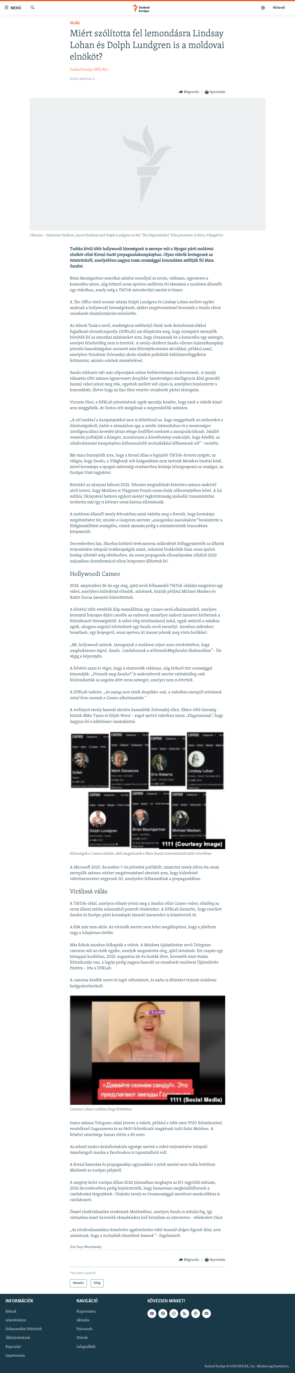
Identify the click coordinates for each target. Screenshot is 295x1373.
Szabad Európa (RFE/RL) (89, 70)
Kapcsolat (13, 1347)
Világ (75, 23)
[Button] (189, 92)
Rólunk (11, 1311)
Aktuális (83, 1320)
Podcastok (84, 1329)
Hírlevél (279, 8)
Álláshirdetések (18, 1338)
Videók (82, 1338)
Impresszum (15, 1355)
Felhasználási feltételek (24, 1329)
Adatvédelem (16, 1320)
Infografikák (86, 1347)
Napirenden (86, 1311)
